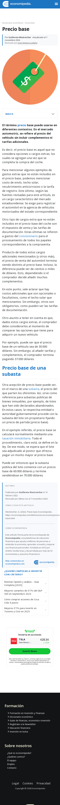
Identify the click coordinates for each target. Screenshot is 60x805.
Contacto (11, 767)
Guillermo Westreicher (20, 37)
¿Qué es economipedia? (19, 753)
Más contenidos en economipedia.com (14, 562)
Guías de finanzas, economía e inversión (30, 720)
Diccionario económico (13, 22)
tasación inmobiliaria (16, 438)
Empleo (11, 764)
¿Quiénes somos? (16, 756)
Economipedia (38, 788)
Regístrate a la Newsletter (23, 724)
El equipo (11, 760)
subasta (33, 389)
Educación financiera (20, 727)
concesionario (28, 236)
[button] (56, 4)
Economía (30, 22)
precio (22, 125)
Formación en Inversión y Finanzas (27, 713)
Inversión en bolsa (19, 731)
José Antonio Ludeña (27, 42)
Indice (9, 113)
